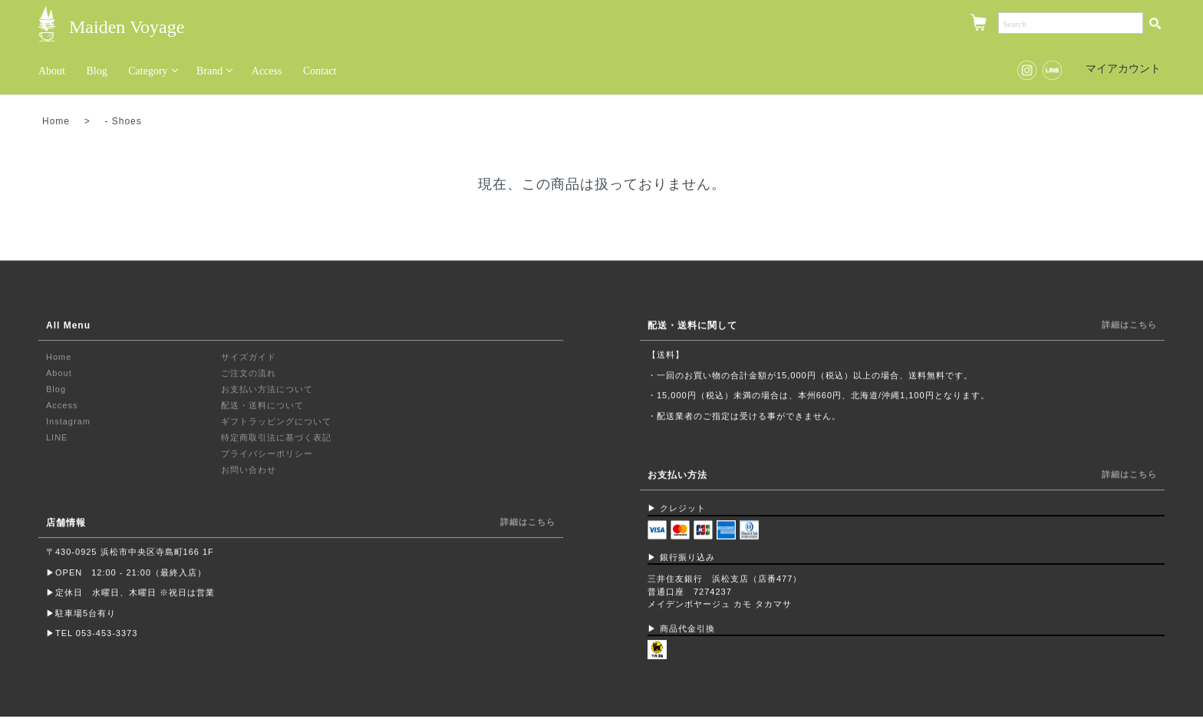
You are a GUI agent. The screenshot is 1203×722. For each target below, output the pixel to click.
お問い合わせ (248, 470)
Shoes (127, 121)
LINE (57, 438)
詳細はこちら (527, 522)
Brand (209, 71)
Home (56, 121)
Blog (97, 71)
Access (267, 71)
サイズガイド (248, 357)
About (51, 71)
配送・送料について (262, 405)
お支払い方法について (267, 389)
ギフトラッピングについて (276, 422)
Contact (320, 71)
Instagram (68, 422)
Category (147, 71)
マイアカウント (1115, 68)
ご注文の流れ (248, 373)
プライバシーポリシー (267, 454)
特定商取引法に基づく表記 (276, 438)
